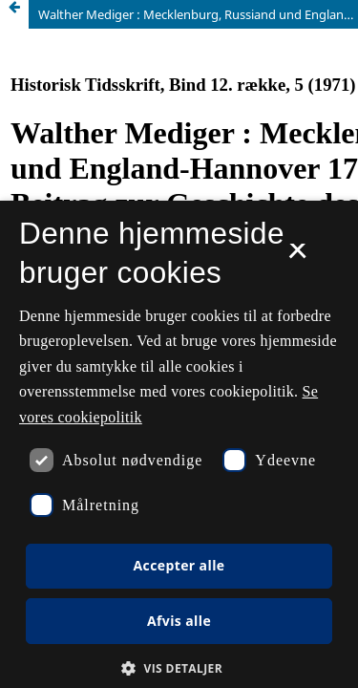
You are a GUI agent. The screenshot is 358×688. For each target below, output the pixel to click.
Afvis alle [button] (179, 621)
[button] (179, 668)
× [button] (297, 257)
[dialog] (179, 444)
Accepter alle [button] (178, 565)
